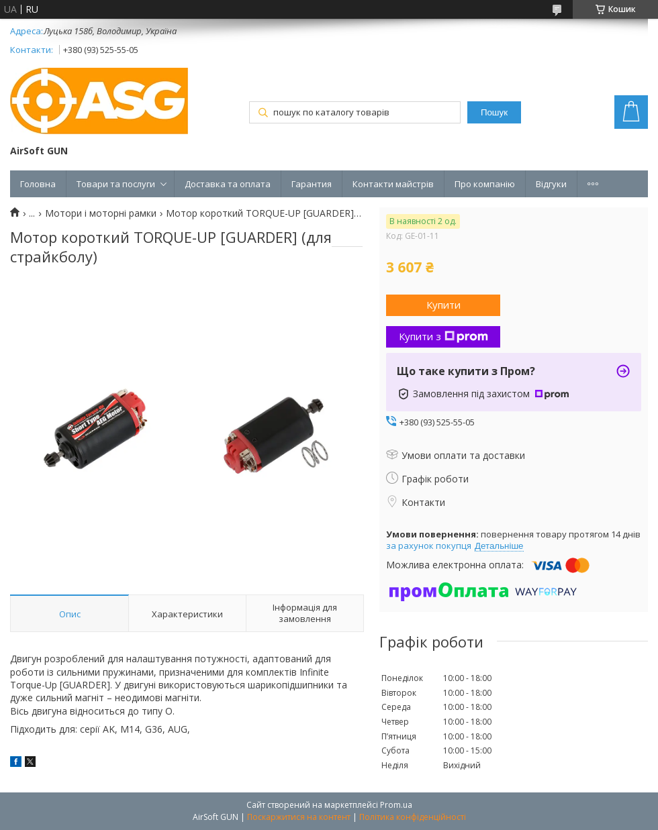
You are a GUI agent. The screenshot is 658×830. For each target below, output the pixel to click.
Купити (443, 304)
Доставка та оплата (228, 184)
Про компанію (485, 184)
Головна (38, 184)
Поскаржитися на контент (298, 817)
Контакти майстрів (393, 184)
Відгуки (551, 184)
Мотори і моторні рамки (100, 213)
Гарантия (311, 184)
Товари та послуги (116, 184)
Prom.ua (396, 805)
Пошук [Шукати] (494, 112)
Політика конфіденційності (412, 817)
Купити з (443, 336)
